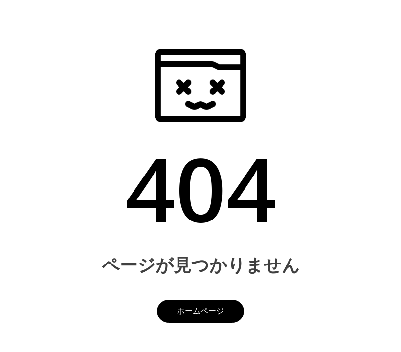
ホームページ (200, 311)
